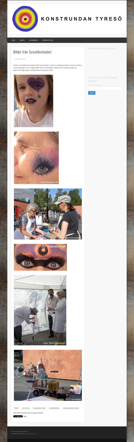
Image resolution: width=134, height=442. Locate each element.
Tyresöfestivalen (54, 408)
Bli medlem (33, 40)
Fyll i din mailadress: (95, 85)
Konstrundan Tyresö (39, 408)
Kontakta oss (48, 40)
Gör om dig (26, 408)
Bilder (16, 408)
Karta (22, 40)
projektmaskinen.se (31, 434)
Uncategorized (20, 59)
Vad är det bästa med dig (70, 408)
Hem (13, 40)
